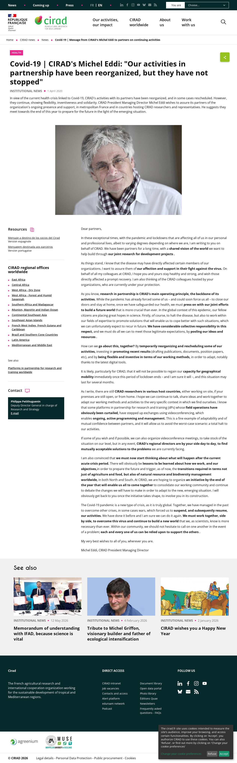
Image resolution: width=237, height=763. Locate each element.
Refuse (212, 754)
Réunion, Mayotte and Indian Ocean (35, 309)
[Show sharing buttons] (225, 57)
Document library (151, 683)
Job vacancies (110, 688)
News (12, 5)
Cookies (130, 758)
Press (70, 5)
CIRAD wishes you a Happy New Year (193, 630)
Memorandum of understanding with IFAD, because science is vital (47, 633)
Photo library (148, 693)
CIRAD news (27, 40)
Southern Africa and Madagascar (33, 304)
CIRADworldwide (139, 22)
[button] (223, 22)
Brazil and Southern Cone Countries (35, 334)
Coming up (41, 5)
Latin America (20, 340)
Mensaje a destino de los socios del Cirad (34, 238)
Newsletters (147, 703)
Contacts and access (115, 693)
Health (16, 52)
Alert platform (111, 698)
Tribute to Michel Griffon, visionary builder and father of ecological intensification (119, 633)
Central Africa (20, 285)
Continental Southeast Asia (29, 315)
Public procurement (108, 758)
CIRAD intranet (111, 683)
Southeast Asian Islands (27, 320)
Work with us (188, 22)
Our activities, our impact (105, 22)
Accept (224, 754)
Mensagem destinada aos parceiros (30, 247)
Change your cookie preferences (181, 754)
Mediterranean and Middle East (32, 345)
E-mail (15, 413)
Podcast (107, 708)
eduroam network (113, 703)
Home (9, 40)
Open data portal (151, 688)
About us (165, 22)
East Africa (18, 279)
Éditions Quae (149, 698)
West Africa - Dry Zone (26, 290)
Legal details (45, 758)
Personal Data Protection (74, 758)
